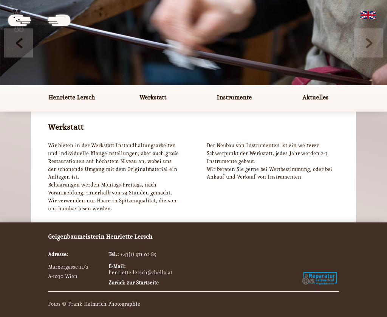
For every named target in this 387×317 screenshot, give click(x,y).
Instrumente (234, 97)
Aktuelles (315, 97)
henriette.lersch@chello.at (140, 273)
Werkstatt (152, 97)
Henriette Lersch (71, 97)
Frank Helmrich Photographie (104, 304)
